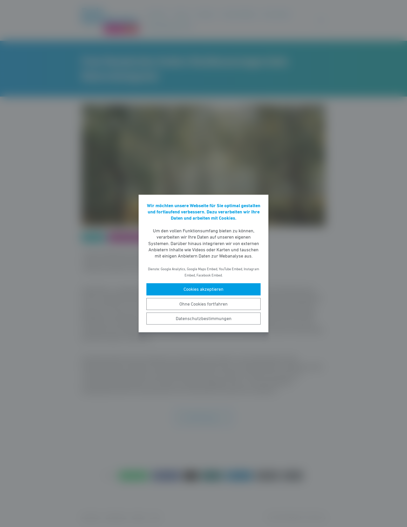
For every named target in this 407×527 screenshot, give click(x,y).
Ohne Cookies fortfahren (203, 304)
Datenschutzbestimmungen (204, 318)
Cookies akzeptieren (203, 289)
